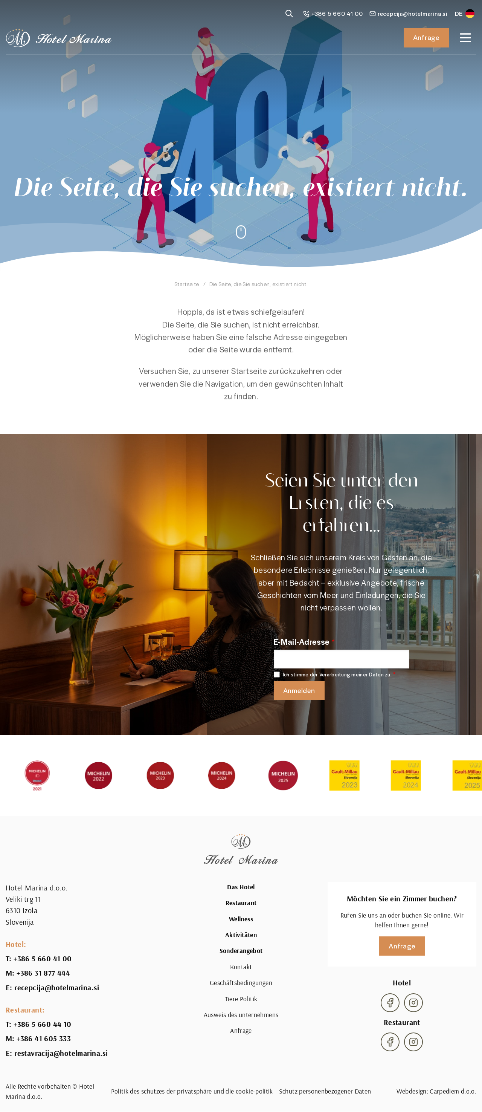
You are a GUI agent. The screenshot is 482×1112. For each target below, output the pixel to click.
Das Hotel (241, 887)
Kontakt (241, 966)
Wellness (241, 919)
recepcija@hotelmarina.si (56, 987)
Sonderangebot (241, 950)
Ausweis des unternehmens (241, 1014)
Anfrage (426, 37)
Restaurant (241, 902)
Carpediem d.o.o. (453, 1091)
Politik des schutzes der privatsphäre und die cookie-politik (192, 1091)
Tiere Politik (241, 998)
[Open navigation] (465, 37)
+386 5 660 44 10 (42, 1024)
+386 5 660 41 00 (43, 958)
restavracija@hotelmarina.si (61, 1053)
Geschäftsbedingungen (241, 982)
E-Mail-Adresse (301, 641)
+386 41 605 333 (44, 1038)
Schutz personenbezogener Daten (325, 1091)
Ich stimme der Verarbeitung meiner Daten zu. (337, 674)
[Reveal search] (289, 13)
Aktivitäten (241, 934)
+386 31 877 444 (43, 973)
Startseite (186, 284)
